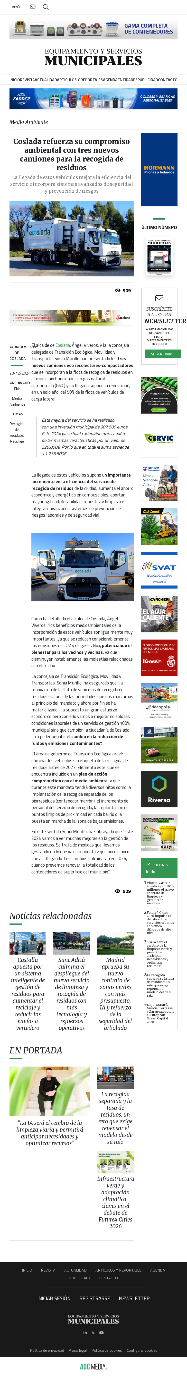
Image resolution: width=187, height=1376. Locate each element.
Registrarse (94, 1298)
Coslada (63, 345)
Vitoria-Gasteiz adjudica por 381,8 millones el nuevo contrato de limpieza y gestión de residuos (160, 893)
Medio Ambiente (17, 401)
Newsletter (134, 1298)
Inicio (27, 1270)
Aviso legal (78, 1350)
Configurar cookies (142, 1350)
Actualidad (75, 1270)
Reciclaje (17, 441)
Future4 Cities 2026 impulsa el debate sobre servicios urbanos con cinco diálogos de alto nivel (160, 922)
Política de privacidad (47, 1350)
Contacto (108, 1278)
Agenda (157, 1270)
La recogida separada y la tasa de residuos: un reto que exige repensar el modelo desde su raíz (160, 985)
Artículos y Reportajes (118, 1270)
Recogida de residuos (17, 429)
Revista (48, 1270)
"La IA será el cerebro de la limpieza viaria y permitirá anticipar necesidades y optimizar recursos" (159, 954)
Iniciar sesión (54, 1298)
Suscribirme (163, 354)
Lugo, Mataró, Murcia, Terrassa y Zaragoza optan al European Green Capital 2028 (160, 1013)
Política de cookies (107, 1350)
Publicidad (79, 1278)
